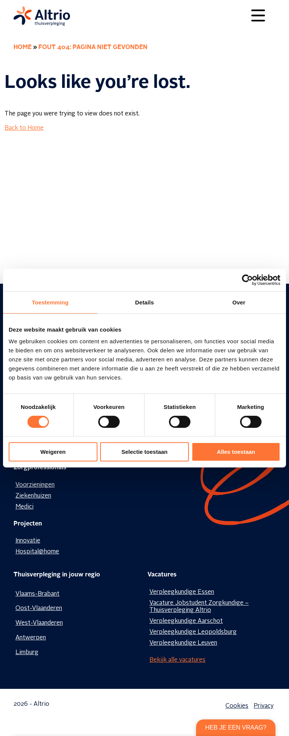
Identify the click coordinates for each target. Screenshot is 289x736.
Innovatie (27, 541)
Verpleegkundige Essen (181, 592)
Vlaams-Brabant (37, 594)
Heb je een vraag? (235, 727)
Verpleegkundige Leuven (183, 643)
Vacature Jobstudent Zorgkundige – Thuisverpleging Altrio (199, 606)
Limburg (26, 653)
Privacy (264, 706)
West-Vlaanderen (39, 623)
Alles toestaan (236, 452)
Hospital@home (37, 552)
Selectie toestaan (145, 452)
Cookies (236, 706)
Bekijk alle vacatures (177, 660)
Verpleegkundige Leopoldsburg (193, 632)
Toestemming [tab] (50, 302)
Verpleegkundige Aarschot (186, 621)
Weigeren (52, 452)
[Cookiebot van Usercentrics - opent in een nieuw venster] (247, 280)
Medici (24, 507)
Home (23, 48)
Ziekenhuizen (33, 496)
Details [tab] (144, 302)
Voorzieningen (35, 485)
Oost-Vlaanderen (38, 608)
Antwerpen (30, 638)
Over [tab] (238, 302)
